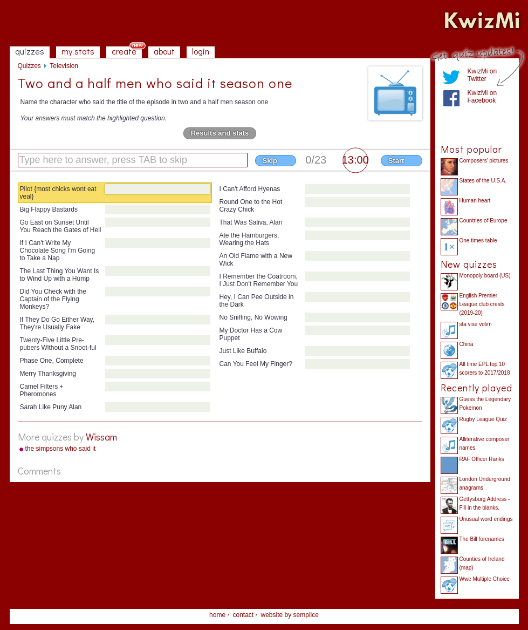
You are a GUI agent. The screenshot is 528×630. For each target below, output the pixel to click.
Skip (270, 161)
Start (396, 161)
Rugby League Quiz (483, 419)
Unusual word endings (486, 519)
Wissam (101, 436)
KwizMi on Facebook (482, 96)
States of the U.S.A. (483, 181)
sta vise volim (476, 324)
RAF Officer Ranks (482, 459)
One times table (478, 240)
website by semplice (290, 615)
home (217, 615)
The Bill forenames (482, 539)
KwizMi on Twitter (482, 75)
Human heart (475, 201)
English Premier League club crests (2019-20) (482, 304)
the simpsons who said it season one (60, 449)
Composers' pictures (484, 161)
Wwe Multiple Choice (485, 579)
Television (64, 66)
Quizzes (29, 66)
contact (242, 615)
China (467, 344)
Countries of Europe (484, 220)
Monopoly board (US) (485, 276)
